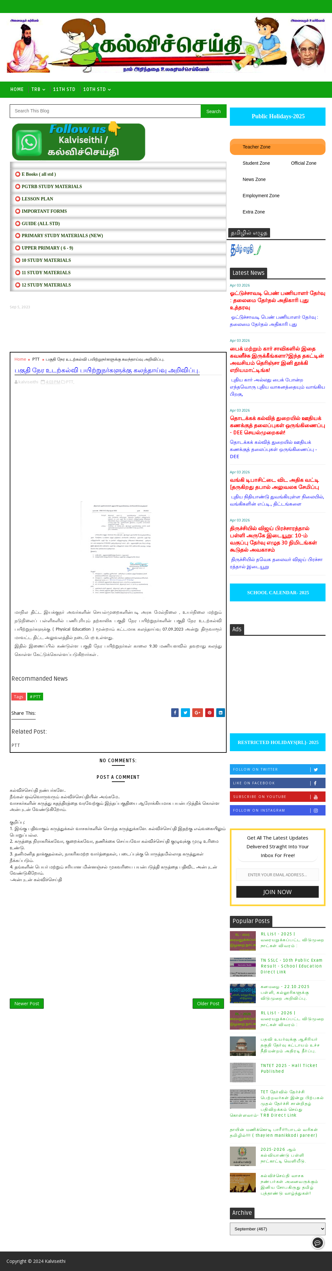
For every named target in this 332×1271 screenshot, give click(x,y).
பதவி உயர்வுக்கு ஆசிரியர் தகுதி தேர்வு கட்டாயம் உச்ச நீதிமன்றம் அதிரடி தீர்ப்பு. (290, 1045)
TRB (36, 89)
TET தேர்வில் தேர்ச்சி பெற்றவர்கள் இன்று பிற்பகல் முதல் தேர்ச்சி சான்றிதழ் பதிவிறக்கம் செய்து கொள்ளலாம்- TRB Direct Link (277, 1103)
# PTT (35, 697)
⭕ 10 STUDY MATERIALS (43, 260)
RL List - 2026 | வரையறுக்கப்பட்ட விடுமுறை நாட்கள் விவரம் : (293, 1018)
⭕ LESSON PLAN (34, 199)
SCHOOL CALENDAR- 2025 (277, 592)
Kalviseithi (55, 1261)
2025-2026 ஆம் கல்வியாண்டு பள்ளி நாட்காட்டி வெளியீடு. (284, 1155)
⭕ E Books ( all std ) (35, 174)
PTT (36, 359)
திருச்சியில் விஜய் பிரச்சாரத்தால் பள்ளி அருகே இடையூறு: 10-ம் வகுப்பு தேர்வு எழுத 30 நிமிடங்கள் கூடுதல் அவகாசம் (273, 539)
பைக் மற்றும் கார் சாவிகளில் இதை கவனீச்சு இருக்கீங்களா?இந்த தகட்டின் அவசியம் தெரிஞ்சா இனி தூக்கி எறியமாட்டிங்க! (277, 359)
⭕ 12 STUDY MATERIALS (43, 285)
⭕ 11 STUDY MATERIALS (42, 272)
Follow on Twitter (279, 769)
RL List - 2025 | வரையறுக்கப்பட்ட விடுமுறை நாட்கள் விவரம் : (293, 939)
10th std (94, 89)
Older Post (208, 1003)
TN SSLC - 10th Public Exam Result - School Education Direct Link (292, 966)
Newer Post (26, 1003)
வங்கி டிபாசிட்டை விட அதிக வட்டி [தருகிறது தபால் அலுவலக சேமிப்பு (274, 484)
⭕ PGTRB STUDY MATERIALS (48, 186)
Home (17, 89)
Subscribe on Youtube (279, 796)
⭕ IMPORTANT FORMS (41, 211)
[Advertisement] (118, 331)
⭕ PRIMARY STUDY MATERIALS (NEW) (59, 235)
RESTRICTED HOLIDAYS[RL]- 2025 (277, 742)
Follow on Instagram (279, 810)
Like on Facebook (279, 783)
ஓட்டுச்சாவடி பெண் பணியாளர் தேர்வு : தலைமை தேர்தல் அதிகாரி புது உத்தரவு (277, 300)
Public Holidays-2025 (277, 116)
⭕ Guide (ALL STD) (37, 223)
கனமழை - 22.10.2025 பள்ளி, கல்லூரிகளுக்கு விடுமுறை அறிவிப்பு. (285, 992)
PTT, (70, 382)
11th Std (64, 89)
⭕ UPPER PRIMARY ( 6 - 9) (44, 248)
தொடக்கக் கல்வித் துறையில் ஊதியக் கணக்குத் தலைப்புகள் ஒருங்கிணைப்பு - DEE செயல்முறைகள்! (277, 425)
